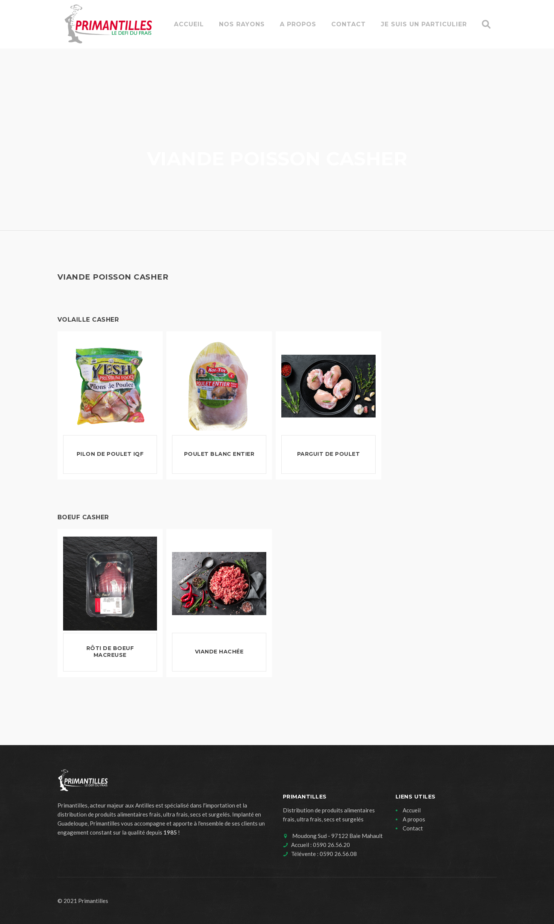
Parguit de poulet (328, 454)
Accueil (189, 24)
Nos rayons (242, 24)
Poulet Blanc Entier (219, 454)
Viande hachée (219, 651)
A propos (298, 24)
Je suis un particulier (424, 24)
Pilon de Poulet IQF (110, 454)
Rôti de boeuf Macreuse (110, 651)
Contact (348, 24)
